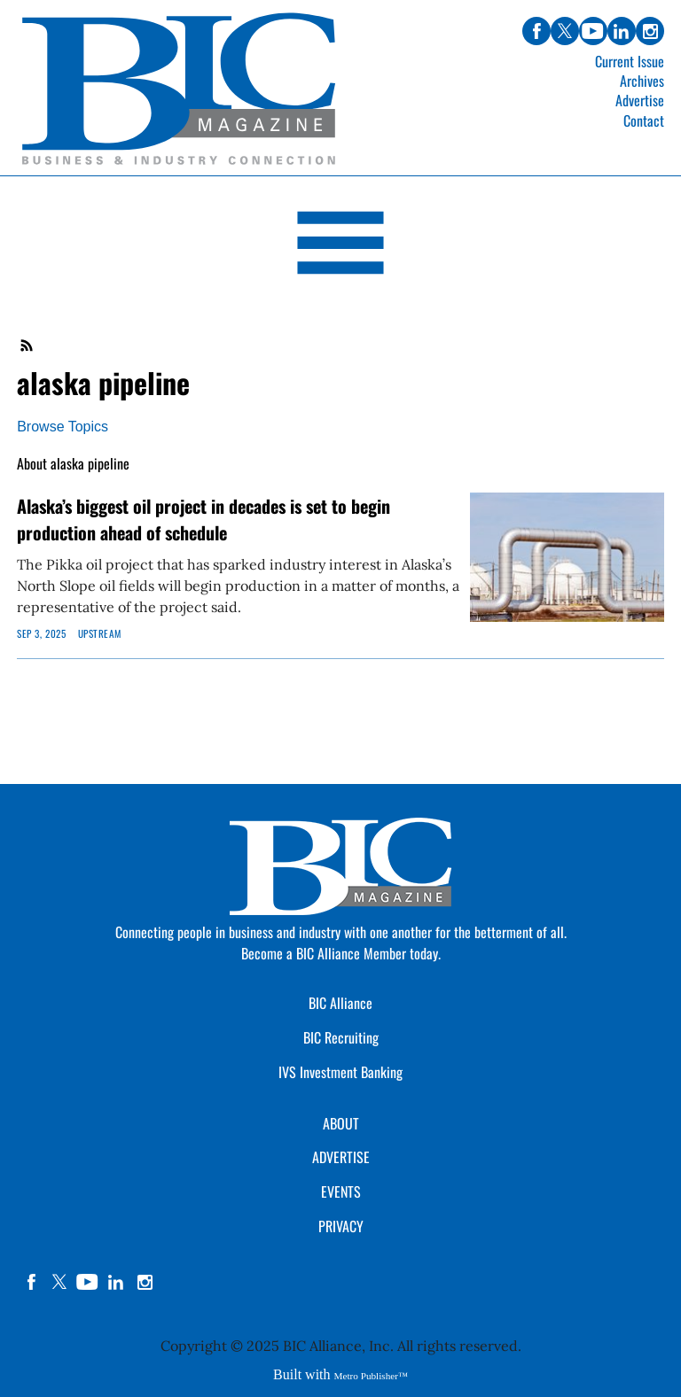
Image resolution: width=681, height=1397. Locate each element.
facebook (31, 1282)
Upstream (99, 633)
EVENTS (341, 1191)
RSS (27, 345)
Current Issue (629, 61)
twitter (59, 1282)
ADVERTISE (341, 1157)
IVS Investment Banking (340, 1072)
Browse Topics (62, 426)
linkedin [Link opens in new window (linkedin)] (621, 31)
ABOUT (341, 1123)
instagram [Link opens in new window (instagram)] (650, 31)
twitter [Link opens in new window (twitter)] (565, 31)
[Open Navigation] (340, 245)
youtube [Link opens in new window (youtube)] (593, 31)
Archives (642, 80)
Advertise (639, 100)
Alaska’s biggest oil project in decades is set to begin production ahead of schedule (203, 519)
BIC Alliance (340, 1002)
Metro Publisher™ (371, 1375)
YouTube (88, 1282)
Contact (643, 120)
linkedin (116, 1282)
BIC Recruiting (341, 1037)
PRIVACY (341, 1226)
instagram (144, 1282)
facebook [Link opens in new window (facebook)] (536, 31)
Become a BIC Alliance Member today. (341, 953)
